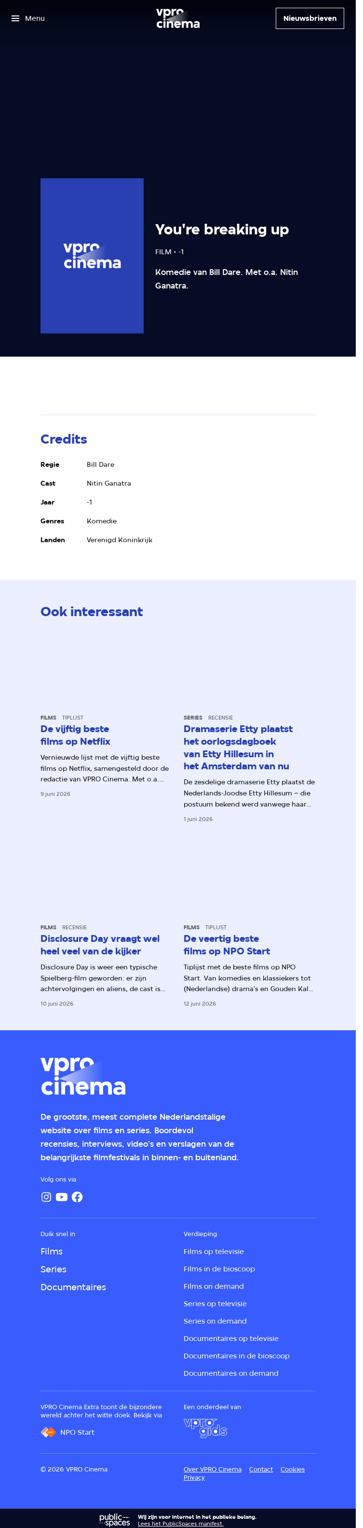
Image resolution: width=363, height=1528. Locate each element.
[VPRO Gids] (205, 1428)
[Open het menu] (28, 18)
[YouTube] (61, 1197)
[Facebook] (77, 1197)
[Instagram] (46, 1197)
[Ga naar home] (178, 18)
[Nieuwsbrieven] (310, 18)
